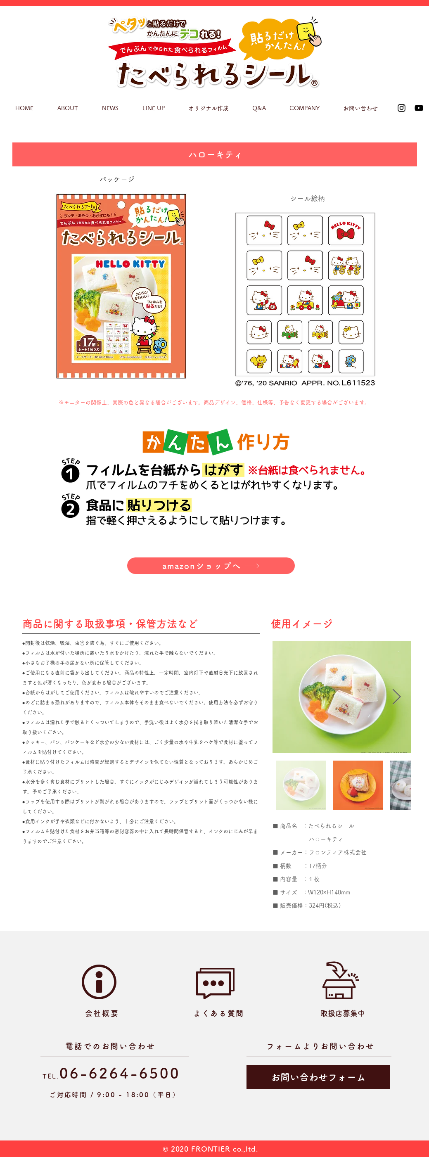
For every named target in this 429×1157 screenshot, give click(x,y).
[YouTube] (419, 108)
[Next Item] (397, 697)
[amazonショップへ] (211, 565)
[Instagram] (401, 108)
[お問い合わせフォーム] (318, 1077)
